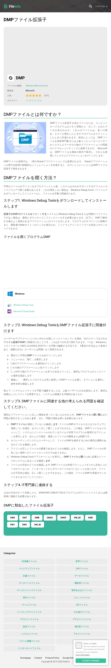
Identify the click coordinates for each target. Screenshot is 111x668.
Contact (38, 658)
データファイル (82, 576)
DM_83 (77, 518)
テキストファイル (82, 634)
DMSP (63, 518)
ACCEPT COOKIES (90, 661)
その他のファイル (82, 612)
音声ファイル (82, 561)
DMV (12, 518)
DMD (90, 518)
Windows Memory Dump (37, 86)
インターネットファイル (29, 648)
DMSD (50, 518)
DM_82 (37, 524)
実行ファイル (29, 597)
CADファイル (82, 568)
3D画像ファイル (29, 561)
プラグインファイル (29, 619)
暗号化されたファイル (82, 590)
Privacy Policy (52, 658)
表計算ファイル (82, 626)
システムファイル (34, 100)
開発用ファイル (82, 583)
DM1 (12, 524)
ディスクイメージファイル (29, 590)
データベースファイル (29, 583)
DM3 (24, 524)
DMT (24, 518)
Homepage (25, 658)
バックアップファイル (29, 568)
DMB (37, 518)
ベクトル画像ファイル (29, 641)
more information (83, 655)
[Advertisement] (31, 50)
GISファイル (82, 605)
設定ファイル (29, 626)
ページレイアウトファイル (29, 612)
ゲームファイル (29, 605)
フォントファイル (82, 597)
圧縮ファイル (29, 576)
